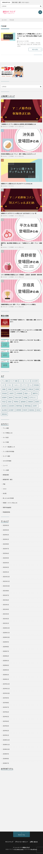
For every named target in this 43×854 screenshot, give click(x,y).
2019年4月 (6, 721)
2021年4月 (6, 609)
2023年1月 (6, 539)
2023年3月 (6, 530)
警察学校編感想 (7, 507)
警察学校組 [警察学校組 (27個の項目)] (19, 406)
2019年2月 (6, 730)
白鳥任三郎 (29, 44)
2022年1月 (6, 572)
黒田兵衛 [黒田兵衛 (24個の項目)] (4, 414)
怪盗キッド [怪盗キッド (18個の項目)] (28, 393)
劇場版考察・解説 (7, 479)
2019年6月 (6, 712)
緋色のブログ (26, 847)
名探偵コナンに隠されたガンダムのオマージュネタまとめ (16, 183)
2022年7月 (6, 548)
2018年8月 (6, 758)
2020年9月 (6, 642)
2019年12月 (6, 684)
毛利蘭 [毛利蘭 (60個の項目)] (25, 397)
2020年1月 (6, 679)
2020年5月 (6, 660)
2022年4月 (6, 558)
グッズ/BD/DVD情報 (8, 451)
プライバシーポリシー (21, 842)
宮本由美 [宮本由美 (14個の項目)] (4, 393)
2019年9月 (6, 698)
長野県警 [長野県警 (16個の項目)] (18, 410)
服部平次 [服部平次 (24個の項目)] (35, 393)
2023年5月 (6, 525)
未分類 (4, 493)
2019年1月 (6, 735)
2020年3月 (6, 670)
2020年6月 (6, 656)
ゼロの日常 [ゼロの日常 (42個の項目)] (35, 381)
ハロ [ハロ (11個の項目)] (3, 385)
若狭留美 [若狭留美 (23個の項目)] (30, 401)
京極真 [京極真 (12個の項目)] (4, 389)
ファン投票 (6, 470)
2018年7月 (6, 763)
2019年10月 (6, 693)
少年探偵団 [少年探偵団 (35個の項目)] (19, 393)
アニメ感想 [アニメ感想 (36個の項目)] (5, 381)
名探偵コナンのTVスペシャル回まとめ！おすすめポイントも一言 (18, 213)
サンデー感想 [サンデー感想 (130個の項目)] (14, 381)
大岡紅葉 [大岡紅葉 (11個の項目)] (30, 389)
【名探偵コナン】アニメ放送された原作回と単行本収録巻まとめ (18, 124)
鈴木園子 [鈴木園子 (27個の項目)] (11, 410)
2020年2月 (6, 674)
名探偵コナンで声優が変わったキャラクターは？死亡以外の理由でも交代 (29, 36)
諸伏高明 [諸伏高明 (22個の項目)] (11, 406)
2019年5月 (6, 716)
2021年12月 (6, 576)
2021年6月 (6, 600)
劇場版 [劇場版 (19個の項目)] (24, 389)
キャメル (21, 42)
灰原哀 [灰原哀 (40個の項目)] (9, 401)
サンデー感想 (6, 456)
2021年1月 (6, 623)
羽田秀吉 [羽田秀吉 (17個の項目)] (16, 401)
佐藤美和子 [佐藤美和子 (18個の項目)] (17, 389)
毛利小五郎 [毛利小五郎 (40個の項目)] (18, 397)
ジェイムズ (27, 42)
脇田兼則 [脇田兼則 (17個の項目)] (23, 401)
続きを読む (35, 49)
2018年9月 (6, 754)
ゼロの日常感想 (7, 461)
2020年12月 (6, 628)
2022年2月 (6, 567)
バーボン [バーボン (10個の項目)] (9, 385)
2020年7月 (6, 651)
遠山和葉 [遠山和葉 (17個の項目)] (4, 410)
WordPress (34, 849)
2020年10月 (6, 637)
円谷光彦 (38, 42)
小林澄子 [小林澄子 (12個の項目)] (11, 393)
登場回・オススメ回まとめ (17, 126)
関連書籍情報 (6, 512)
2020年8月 (6, 646)
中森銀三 (32, 42)
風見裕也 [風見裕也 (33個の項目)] (31, 410)
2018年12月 (6, 740)
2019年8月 (6, 702)
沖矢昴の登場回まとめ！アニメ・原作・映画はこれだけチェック (18, 154)
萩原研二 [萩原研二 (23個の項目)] (37, 401)
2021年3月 (6, 614)
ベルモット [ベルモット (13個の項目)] (17, 385)
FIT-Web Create (18, 849)
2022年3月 (6, 562)
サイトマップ (9, 842)
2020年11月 (6, 632)
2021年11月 (6, 581)
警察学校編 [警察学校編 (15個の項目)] (28, 406)
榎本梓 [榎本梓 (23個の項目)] (11, 397)
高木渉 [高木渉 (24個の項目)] (38, 410)
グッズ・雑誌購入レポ (9, 447)
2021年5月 (6, 604)
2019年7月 (6, 707)
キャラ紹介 (6, 437)
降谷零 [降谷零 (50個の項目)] (25, 410)
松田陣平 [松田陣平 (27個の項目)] (4, 397)
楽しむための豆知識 (8, 498)
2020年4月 (6, 665)
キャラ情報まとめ (7, 433)
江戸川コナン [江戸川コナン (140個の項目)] (33, 397)
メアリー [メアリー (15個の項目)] (24, 385)
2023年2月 (6, 534)
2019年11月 (6, 688)
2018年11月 (6, 744)
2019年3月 (6, 726)
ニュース (5, 465)
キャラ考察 (6, 442)
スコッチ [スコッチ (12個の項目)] (27, 381)
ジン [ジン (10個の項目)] (21, 381)
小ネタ (12, 185)
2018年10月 (6, 749)
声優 (27, 41)
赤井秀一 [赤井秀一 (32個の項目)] (35, 406)
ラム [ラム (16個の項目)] (30, 385)
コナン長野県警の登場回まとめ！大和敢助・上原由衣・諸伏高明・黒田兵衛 (21, 274)
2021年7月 (6, 595)
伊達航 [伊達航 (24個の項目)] (9, 389)
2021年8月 (6, 590)
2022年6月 (6, 553)
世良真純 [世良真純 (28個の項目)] (36, 385)
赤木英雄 (35, 44)
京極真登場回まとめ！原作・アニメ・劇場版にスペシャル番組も (18, 304)
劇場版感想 (6, 474)
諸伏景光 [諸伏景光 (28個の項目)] (4, 406)
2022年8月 (6, 544)
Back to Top (21, 835)
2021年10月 (6, 586)
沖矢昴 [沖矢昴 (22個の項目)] (4, 401)
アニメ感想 (6, 428)
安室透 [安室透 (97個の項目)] (37, 389)
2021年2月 (6, 618)
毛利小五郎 (23, 44)
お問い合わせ (34, 842)
